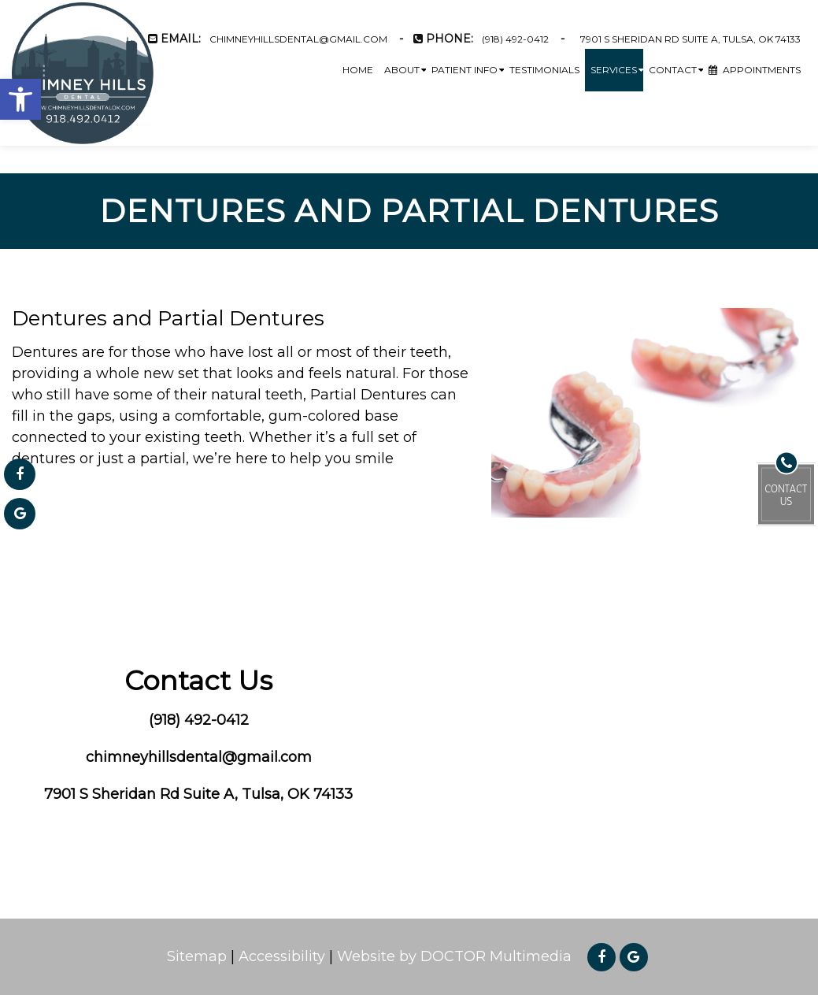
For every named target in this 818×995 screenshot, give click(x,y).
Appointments (755, 70)
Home (357, 70)
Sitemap (197, 956)
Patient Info (464, 70)
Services (613, 70)
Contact (673, 70)
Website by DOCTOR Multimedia (454, 956)
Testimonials (544, 70)
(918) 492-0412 (515, 39)
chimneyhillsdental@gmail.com (298, 39)
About (402, 70)
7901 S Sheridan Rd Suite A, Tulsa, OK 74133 (690, 39)
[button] (20, 99)
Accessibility (282, 956)
